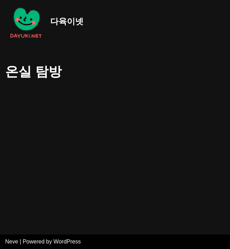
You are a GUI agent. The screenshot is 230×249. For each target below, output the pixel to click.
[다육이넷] (44, 21)
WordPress (67, 242)
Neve (11, 242)
